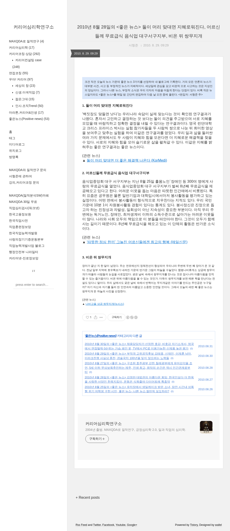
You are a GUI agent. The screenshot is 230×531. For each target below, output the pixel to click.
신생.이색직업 (27, 92)
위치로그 (15, 150)
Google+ (132, 525)
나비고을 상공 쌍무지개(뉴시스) (105, 304)
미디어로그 (17, 144)
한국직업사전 (18, 220)
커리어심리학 (21, 47)
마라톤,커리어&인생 (26, 112)
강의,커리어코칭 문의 (24, 182)
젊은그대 (24, 99)
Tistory (194, 525)
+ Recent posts (88, 497)
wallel (218, 525)
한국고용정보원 (20, 214)
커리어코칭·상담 (24, 54)
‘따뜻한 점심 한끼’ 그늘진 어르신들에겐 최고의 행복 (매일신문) (137, 242)
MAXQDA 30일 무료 (23, 202)
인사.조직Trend (28, 106)
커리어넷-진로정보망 (23, 258)
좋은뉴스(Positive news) (29, 119)
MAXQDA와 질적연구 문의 (27, 170)
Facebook (108, 525)
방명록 (13, 157)
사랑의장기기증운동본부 (26, 239)
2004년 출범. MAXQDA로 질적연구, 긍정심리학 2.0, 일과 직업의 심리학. (135, 429)
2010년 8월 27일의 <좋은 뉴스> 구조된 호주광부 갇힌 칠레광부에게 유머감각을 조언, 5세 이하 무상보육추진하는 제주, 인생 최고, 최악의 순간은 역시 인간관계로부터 (138, 368)
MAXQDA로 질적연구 (26, 41)
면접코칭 (18, 73)
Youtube (121, 525)
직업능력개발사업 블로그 (26, 245)
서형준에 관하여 (20, 176)
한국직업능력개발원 (23, 233)
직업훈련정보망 (20, 227)
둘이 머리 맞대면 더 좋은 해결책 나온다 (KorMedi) (127, 160)
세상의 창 (24, 85)
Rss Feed (81, 525)
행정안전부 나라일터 (23, 252)
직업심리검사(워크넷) (24, 208)
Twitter (97, 525)
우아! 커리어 (21, 79)
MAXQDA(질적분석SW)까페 (29, 195)
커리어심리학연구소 (33, 26)
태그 (12, 138)
